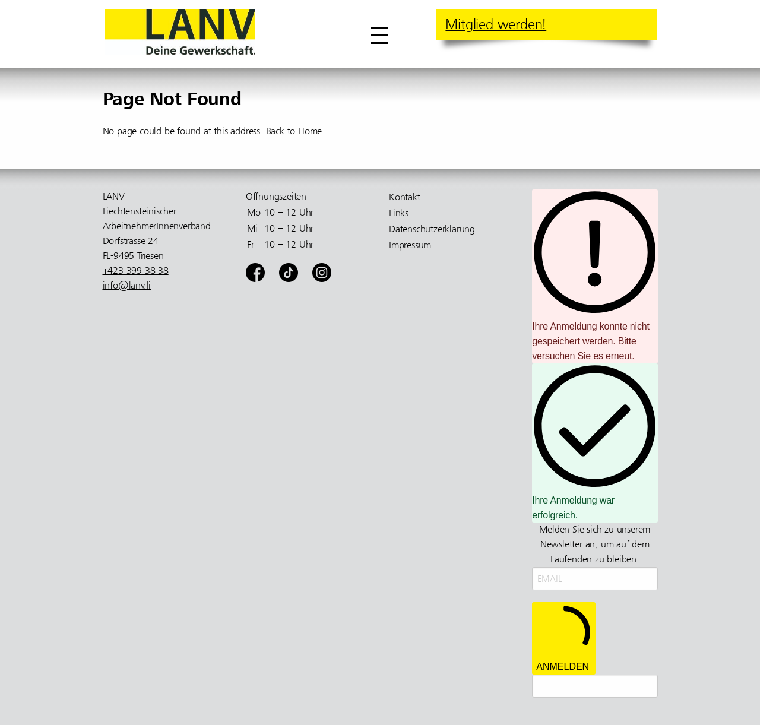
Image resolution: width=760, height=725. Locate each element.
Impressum (410, 245)
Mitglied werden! (495, 24)
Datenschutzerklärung (432, 229)
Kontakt (404, 197)
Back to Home (294, 131)
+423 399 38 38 (136, 271)
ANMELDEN (563, 638)
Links (398, 213)
